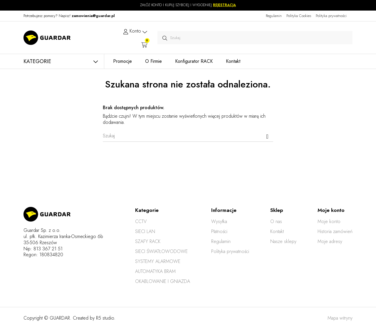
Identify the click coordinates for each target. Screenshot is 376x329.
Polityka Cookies (298, 15)
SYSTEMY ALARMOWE (157, 261)
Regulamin (274, 15)
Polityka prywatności (331, 15)
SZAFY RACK (147, 241)
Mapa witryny (340, 318)
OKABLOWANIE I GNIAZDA (162, 281)
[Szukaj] (188, 136)
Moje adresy (330, 241)
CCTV (141, 221)
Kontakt (277, 231)
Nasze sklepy (283, 241)
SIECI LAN (145, 231)
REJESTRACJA (224, 5)
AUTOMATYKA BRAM (155, 271)
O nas (276, 221)
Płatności (219, 231)
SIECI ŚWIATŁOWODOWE (161, 251)
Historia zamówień (335, 231)
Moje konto (329, 221)
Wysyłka (219, 221)
